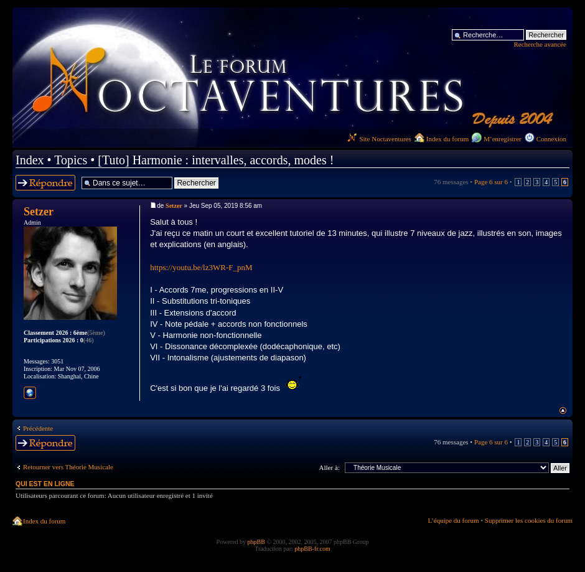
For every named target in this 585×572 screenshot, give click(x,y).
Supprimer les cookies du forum (529, 520)
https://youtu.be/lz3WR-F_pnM (201, 267)
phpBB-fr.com (312, 548)
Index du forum (447, 139)
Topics (70, 160)
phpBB (256, 541)
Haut (562, 410)
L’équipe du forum (453, 520)
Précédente (38, 428)
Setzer (174, 205)
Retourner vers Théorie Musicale (68, 467)
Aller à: (329, 467)
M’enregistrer (502, 139)
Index (30, 160)
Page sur (491, 181)
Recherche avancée (539, 44)
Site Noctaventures (379, 139)
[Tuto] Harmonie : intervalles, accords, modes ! (216, 160)
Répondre (45, 182)
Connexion (551, 139)
